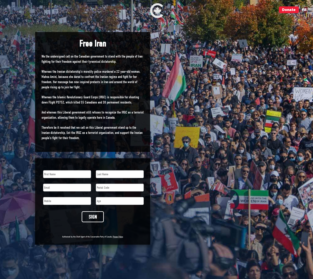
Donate (289, 10)
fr (304, 10)
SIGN (93, 217)
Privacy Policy (118, 236)
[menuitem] (156, 10)
